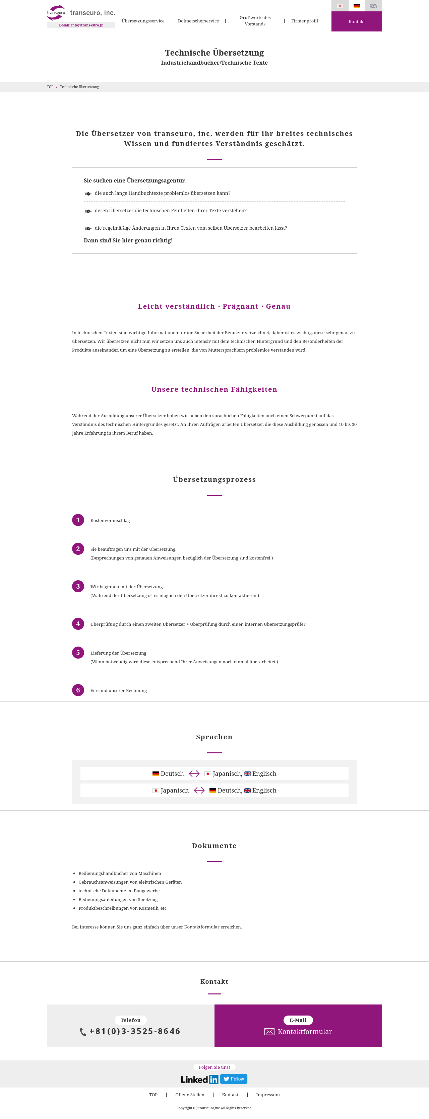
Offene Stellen (189, 1095)
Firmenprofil (304, 21)
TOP (50, 86)
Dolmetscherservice (198, 21)
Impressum (268, 1095)
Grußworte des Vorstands (255, 20)
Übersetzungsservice (143, 21)
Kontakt (357, 21)
